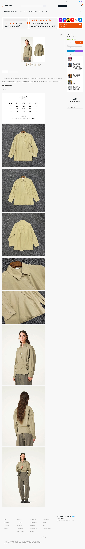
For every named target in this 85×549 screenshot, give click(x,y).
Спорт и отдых (6, 527)
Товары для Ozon (33, 519)
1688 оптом (32, 531)
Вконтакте (40, 537)
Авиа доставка (19, 524)
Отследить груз (71, 5)
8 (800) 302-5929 (67, 1)
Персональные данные (47, 528)
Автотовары (6, 528)
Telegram (79, 1)
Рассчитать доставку (62, 5)
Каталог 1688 (6, 515)
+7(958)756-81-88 (67, 516)
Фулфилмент (29, 1)
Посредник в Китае (33, 527)
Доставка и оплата (13, 71)
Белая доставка (20, 533)
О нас (25, 1)
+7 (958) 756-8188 (75, 1)
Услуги (18, 515)
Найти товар (54, 5)
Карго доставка (19, 525)
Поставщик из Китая (33, 528)
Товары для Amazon (33, 522)
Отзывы (35, 1)
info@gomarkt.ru (61, 518)
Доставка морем (20, 527)
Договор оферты (46, 527)
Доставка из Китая (13, 1)
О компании (46, 515)
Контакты (47, 1)
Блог (44, 525)
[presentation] (26, 64)
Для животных (6, 522)
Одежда (5, 517)
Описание (5, 71)
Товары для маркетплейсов (35, 517)
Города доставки (41, 1)
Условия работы (5, 1)
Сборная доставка (20, 528)
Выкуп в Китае (32, 525)
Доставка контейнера (21, 530)
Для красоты (6, 524)
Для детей (5, 519)
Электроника (6, 530)
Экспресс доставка (20, 531)
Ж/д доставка (19, 522)
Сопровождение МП (33, 524)
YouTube (45, 537)
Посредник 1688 (33, 530)
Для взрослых (6, 525)
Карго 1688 (32, 533)
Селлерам (20, 1)
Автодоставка (19, 519)
